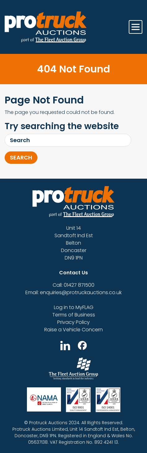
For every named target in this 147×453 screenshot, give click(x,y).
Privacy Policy (73, 322)
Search (21, 157)
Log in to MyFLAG (73, 307)
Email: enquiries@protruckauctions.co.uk (73, 292)
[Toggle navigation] (135, 27)
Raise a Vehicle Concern (73, 329)
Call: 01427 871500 (73, 285)
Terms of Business (73, 314)
